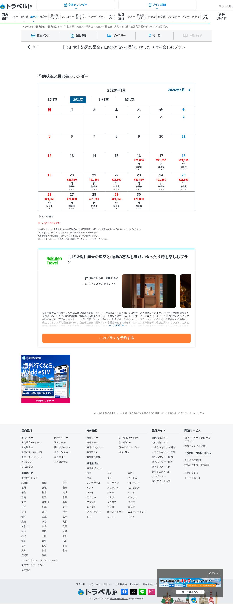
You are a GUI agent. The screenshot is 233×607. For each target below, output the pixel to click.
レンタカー (68, 16)
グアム (110, 492)
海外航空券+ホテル (129, 437)
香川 (65, 536)
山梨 (65, 502)
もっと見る (114, 325)
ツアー (14, 16)
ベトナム (132, 478)
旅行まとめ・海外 (161, 471)
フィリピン (113, 482)
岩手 (65, 482)
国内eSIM (26, 462)
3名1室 (104, 99)
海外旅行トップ (95, 468)
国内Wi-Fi (59, 457)
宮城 (44, 487)
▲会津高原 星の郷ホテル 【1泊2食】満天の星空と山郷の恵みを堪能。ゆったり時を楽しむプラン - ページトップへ (149, 413)
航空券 (24, 16)
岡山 (23, 531)
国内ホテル (60, 442)
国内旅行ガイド (160, 437)
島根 (23, 536)
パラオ (131, 492)
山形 (65, 487)
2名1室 (78, 99)
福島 (23, 492)
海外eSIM (124, 452)
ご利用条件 (121, 584)
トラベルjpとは (192, 478)
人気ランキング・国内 (163, 447)
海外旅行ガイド (160, 442)
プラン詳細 (157, 61)
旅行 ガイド (221, 16)
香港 (130, 473)
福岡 (23, 545)
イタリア (111, 502)
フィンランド (94, 512)
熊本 (44, 550)
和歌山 (24, 526)
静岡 (65, 512)
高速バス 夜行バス (81, 17)
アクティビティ (97, 16)
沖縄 (44, 555)
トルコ (90, 516)
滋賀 (23, 521)
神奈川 (45, 502)
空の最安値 (27, 466)
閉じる (215, 573)
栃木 (44, 492)
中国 (89, 478)
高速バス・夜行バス (31, 452)
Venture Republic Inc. (119, 599)
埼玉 (44, 497)
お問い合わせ (191, 473)
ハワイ (90, 492)
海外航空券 (125, 442)
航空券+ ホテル (141, 17)
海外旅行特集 (94, 457)
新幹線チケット (62, 447)
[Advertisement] (109, 379)
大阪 (65, 521)
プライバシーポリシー (100, 584)
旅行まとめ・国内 (161, 466)
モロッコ (111, 516)
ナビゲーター (159, 476)
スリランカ (113, 487)
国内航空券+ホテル (31, 442)
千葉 (65, 497)
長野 (23, 507)
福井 (44, 512)
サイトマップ (150, 584)
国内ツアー (27, 437)
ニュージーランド (137, 512)
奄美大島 (26, 570)
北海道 (24, 482)
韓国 (89, 473)
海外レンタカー (95, 447)
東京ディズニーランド (33, 565)
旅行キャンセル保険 (194, 445)
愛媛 (44, 541)
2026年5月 (179, 90)
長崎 (65, 545)
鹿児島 (24, 555)
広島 (65, 531)
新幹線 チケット (55, 17)
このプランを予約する (116, 338)
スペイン (91, 507)
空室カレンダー (75, 61)
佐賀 (44, 545)
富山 (65, 507)
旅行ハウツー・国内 (162, 457)
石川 (23, 512)
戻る (33, 47)
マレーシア (133, 482)
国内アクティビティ (31, 457)
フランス (91, 502)
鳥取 (44, 531)
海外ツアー (92, 437)
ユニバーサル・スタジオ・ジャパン (40, 560)
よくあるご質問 (192, 460)
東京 (23, 502)
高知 (65, 541)
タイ (109, 478)
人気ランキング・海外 (163, 452)
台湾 (109, 473)
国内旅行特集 (61, 462)
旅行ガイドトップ (161, 481)
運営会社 (80, 584)
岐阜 (65, 516)
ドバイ (131, 516)
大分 (23, 550)
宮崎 (65, 550)
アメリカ (91, 497)
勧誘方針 (135, 584)
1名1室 (52, 99)
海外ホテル (92, 442)
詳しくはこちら (190, 592)
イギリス (132, 497)
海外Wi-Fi (92, 452)
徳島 (23, 541)
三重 (44, 516)
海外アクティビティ (129, 447)
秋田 (23, 487)
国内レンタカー (62, 452)
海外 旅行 (121, 16)
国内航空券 (27, 447)
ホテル (34, 16)
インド (90, 487)
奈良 (44, 526)
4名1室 (129, 99)
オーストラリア (115, 512)
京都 (44, 521)
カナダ (110, 497)
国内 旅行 (5, 16)
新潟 (44, 507)
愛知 (23, 516)
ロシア (131, 507)
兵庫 (65, 526)
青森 (44, 482)
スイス (110, 507)
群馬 (23, 497)
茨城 (65, 492)
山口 (44, 536)
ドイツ (131, 502)
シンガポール (94, 482)
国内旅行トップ (29, 478)
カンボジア (133, 487)
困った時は (225, 6)
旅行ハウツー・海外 (162, 462)
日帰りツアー (61, 437)
